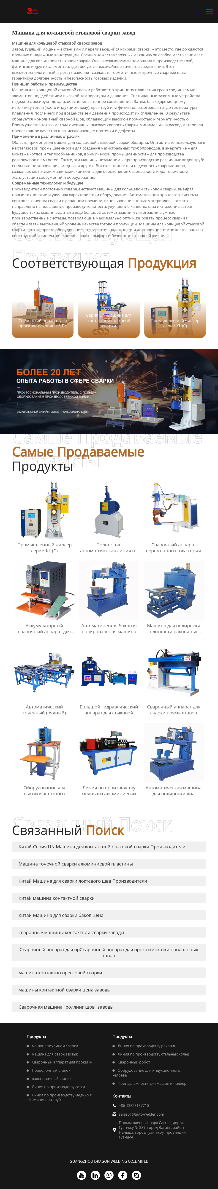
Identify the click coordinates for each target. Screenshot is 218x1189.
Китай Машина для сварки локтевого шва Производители (83, 881)
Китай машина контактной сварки (57, 898)
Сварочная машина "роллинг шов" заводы (66, 1007)
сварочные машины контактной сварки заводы (71, 932)
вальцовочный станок (51, 1078)
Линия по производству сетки (58, 1086)
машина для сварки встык (55, 1054)
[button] (197, 306)
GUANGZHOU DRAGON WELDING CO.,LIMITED (109, 1161)
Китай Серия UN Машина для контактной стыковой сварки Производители (102, 847)
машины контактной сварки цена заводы (65, 990)
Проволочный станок (51, 1070)
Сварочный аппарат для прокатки (62, 1062)
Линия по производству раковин (147, 1045)
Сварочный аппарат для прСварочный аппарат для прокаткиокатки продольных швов (109, 952)
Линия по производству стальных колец (153, 1054)
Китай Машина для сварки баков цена (61, 915)
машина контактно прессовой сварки (60, 973)
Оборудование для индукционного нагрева (146, 1073)
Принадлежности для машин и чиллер (152, 1083)
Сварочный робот (134, 1062)
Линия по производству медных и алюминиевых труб (59, 1097)
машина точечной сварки (55, 1045)
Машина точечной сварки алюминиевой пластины (76, 864)
